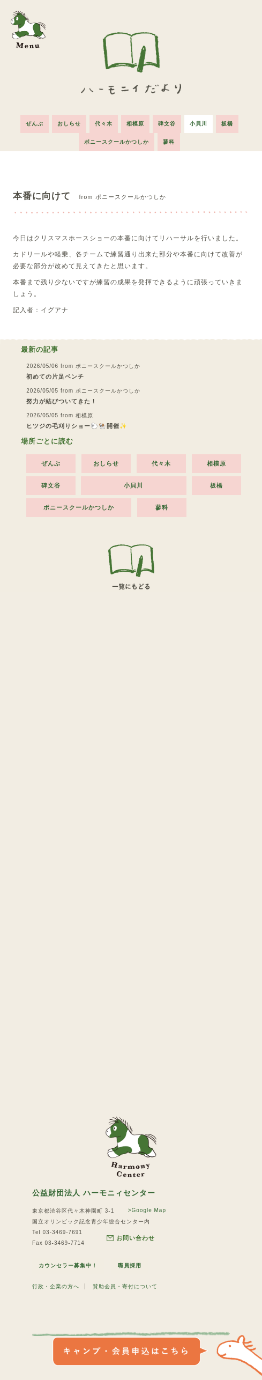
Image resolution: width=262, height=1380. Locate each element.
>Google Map (147, 1210)
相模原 (135, 124)
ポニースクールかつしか (116, 142)
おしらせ (69, 124)
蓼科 (169, 142)
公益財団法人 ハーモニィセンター (93, 1193)
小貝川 (198, 124)
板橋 (227, 124)
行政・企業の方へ (55, 1286)
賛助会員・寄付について (125, 1286)
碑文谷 (167, 124)
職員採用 (129, 1265)
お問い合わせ (131, 1238)
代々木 (104, 124)
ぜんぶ (34, 124)
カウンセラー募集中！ (68, 1265)
